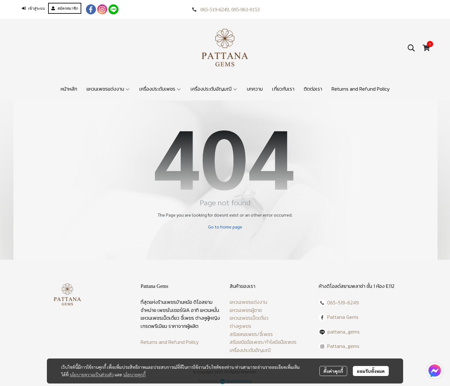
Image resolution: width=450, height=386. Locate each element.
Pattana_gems (343, 346)
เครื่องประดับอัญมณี (250, 350)
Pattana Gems (342, 317)
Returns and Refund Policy (170, 342)
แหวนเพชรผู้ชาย (246, 310)
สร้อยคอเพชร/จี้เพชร (251, 334)
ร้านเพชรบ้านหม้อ (175, 302)
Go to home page (225, 226)
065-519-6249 (215, 9)
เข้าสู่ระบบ (33, 8)
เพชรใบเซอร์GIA (174, 310)
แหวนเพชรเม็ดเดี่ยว (249, 318)
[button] (411, 48)
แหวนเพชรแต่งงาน (248, 302)
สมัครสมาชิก (64, 8)
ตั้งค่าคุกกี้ (333, 371)
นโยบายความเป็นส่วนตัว (92, 374)
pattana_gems (344, 331)
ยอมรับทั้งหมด (371, 371)
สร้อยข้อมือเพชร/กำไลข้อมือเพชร (263, 342)
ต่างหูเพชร (240, 326)
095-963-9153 (245, 9)
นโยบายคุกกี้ (134, 374)
